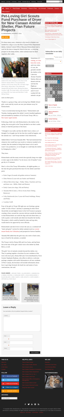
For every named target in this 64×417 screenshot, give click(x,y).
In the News (14, 1)
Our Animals (42, 8)
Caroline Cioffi (19, 275)
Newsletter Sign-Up (26, 1)
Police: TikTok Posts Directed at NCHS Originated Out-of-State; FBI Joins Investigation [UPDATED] (53, 154)
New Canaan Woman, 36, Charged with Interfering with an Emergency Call (53, 158)
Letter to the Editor (49, 166)
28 (51, 81)
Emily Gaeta (15, 277)
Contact (19, 1)
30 (56, 81)
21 (56, 92)
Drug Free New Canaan (28, 387)
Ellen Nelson (5, 277)
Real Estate (16, 8)
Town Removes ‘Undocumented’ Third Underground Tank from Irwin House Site (53, 34)
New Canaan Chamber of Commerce (31, 369)
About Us (3, 1)
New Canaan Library (27, 367)
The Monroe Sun (49, 369)
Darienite (47, 362)
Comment (6, 315)
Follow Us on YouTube (9, 383)
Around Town (15, 273)
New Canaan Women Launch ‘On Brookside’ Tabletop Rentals (52, 30)
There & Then (33, 8)
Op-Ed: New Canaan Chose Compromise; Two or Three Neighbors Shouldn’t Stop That (53, 26)
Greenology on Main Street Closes (52, 37)
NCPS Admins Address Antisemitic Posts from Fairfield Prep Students (53, 145)
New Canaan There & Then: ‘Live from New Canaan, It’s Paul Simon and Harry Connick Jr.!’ (53, 162)
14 (56, 88)
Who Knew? (6, 11)
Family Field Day (52, 119)
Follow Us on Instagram (10, 387)
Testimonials (39, 1)
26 (46, 81)
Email (6, 342)
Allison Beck (26, 273)
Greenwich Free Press (50, 364)
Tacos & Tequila (52, 105)
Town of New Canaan (27, 362)
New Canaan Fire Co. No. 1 (29, 374)
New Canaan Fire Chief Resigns (51, 138)
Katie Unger (34, 277)
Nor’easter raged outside (9, 118)
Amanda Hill (36, 273)
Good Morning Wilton (50, 367)
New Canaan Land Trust (28, 376)
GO (61, 1)
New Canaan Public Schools (29, 364)
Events (58, 8)
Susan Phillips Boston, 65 (50, 142)
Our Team (8, 1)
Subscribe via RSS (9, 391)
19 (51, 92)
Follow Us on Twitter (9, 380)
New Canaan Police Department (30, 371)
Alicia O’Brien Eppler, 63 (50, 39)
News (9, 8)
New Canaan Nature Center (29, 382)
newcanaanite (7, 33)
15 (58, 88)
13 (53, 88)
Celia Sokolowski (31, 275)
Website (5, 348)
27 (48, 81)
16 (61, 88)
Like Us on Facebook (9, 376)
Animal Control (7, 275)
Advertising (33, 1)
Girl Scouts (25, 277)
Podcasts (50, 8)
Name (6, 336)
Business (24, 8)
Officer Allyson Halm (8, 279)
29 (53, 81)
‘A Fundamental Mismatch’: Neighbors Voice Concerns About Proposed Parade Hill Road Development (53, 149)
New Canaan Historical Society (30, 385)
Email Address (53, 59)
